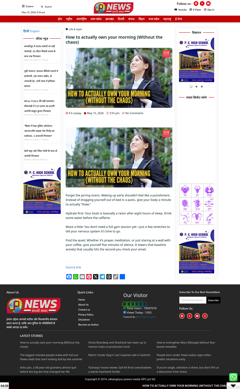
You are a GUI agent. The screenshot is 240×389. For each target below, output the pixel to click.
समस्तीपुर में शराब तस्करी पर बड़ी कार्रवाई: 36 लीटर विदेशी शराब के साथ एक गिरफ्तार (40, 51)
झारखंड (110, 19)
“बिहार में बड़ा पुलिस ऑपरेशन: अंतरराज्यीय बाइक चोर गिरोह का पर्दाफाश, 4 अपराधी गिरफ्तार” (39, 130)
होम (60, 19)
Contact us (84, 309)
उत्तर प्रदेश (96, 19)
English (35, 31)
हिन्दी (26, 31)
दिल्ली (121, 19)
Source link (73, 267)
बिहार (141, 19)
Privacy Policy (86, 314)
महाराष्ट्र (167, 19)
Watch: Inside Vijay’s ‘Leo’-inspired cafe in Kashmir (119, 355)
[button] (42, 6)
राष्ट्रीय (69, 19)
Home (81, 299)
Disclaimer (84, 319)
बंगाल (131, 19)
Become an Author (88, 324)
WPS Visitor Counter (146, 316)
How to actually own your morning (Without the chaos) (195, 386)
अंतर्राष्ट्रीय (81, 19)
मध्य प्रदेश (153, 19)
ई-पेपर (178, 19)
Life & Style (75, 29)
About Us (83, 304)
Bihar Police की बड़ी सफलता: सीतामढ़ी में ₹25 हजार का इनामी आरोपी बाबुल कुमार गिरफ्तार (39, 106)
